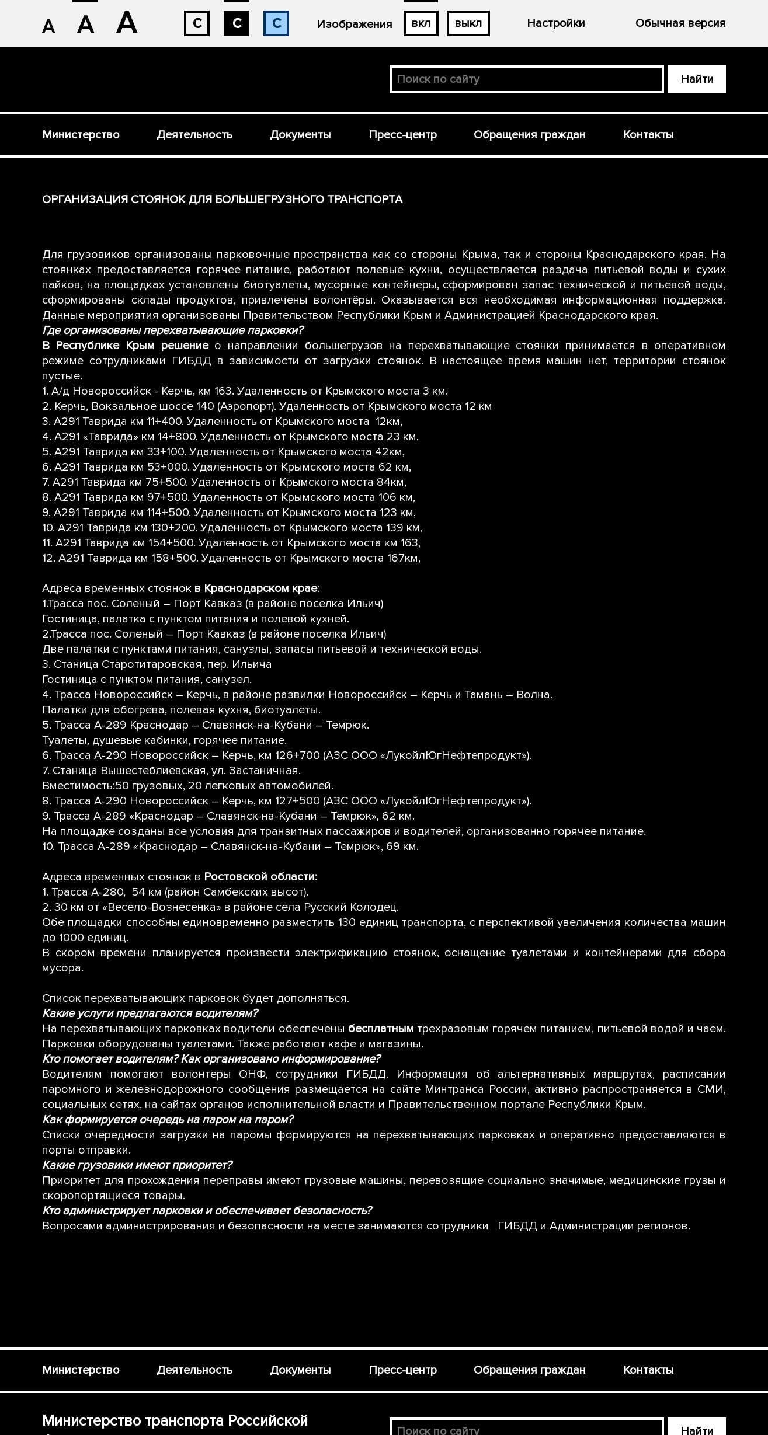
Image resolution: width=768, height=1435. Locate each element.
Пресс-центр (403, 135)
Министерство (81, 135)
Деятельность (194, 135)
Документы (300, 135)
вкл (421, 23)
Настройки (556, 23)
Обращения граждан (530, 135)
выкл (468, 23)
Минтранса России (476, 1089)
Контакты (648, 135)
